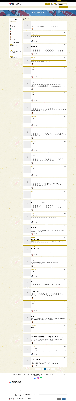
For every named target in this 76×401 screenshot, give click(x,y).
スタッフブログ (32, 374)
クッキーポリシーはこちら (13, 399)
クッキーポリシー (62, 374)
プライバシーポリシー (55, 374)
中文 (65, 0)
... (40, 369)
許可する (63, 399)
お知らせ (37, 374)
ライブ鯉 (38, 7)
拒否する (59, 399)
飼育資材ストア (20, 374)
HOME (13, 7)
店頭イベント (15, 374)
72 (47, 369)
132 (51, 369)
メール (31, 394)
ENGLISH (62, 0)
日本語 (59, 0)
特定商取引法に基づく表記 (38, 375)
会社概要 (41, 374)
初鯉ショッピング (13, 21)
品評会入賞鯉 (45, 374)
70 (42, 369)
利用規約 (50, 374)
